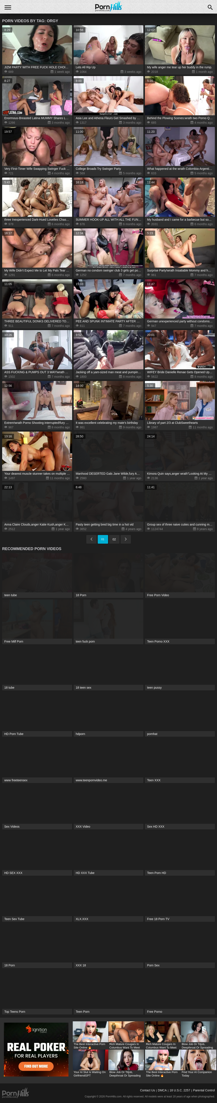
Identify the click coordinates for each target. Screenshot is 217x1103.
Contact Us (147, 1090)
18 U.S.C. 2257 (180, 1090)
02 (114, 539)
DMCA (162, 1090)
